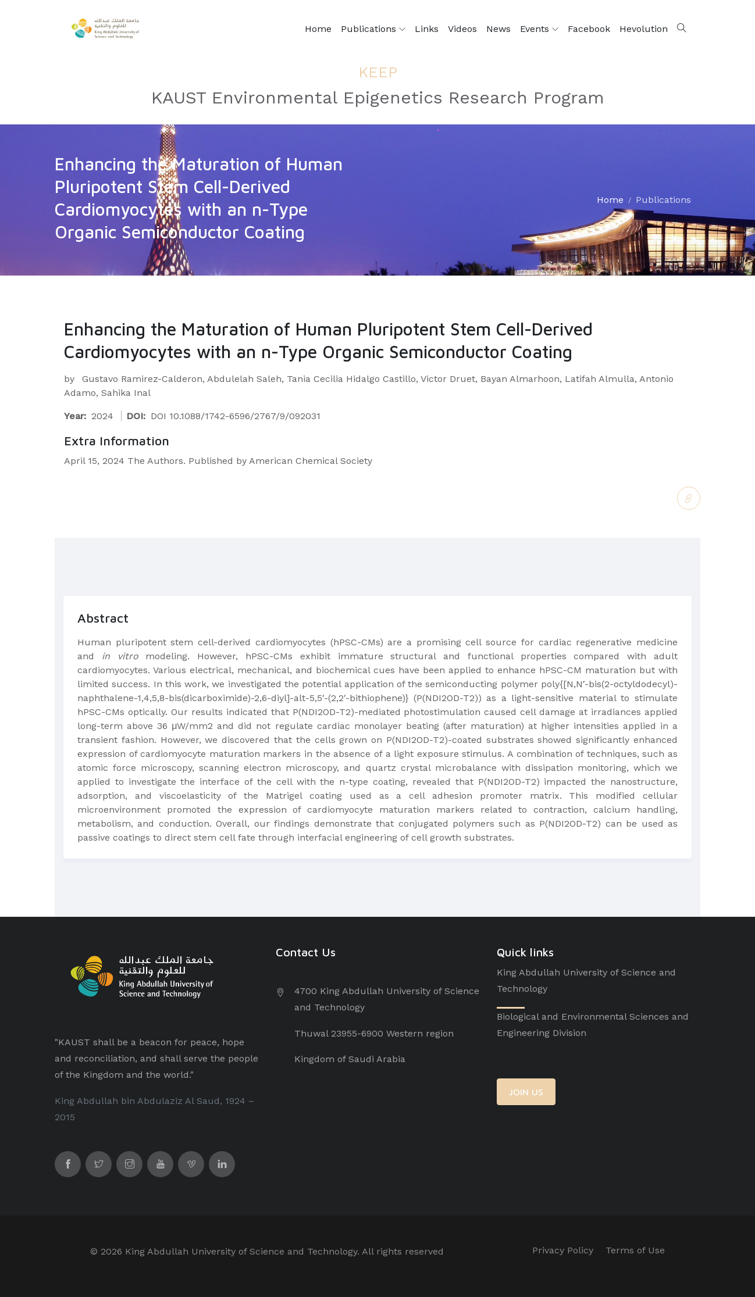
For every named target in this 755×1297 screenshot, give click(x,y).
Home (318, 28)
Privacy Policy (562, 1250)
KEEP (378, 71)
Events (539, 29)
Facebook (589, 28)
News (498, 28)
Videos (462, 28)
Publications (373, 29)
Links (427, 28)
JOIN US (526, 1092)
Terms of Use (635, 1250)
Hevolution (643, 28)
